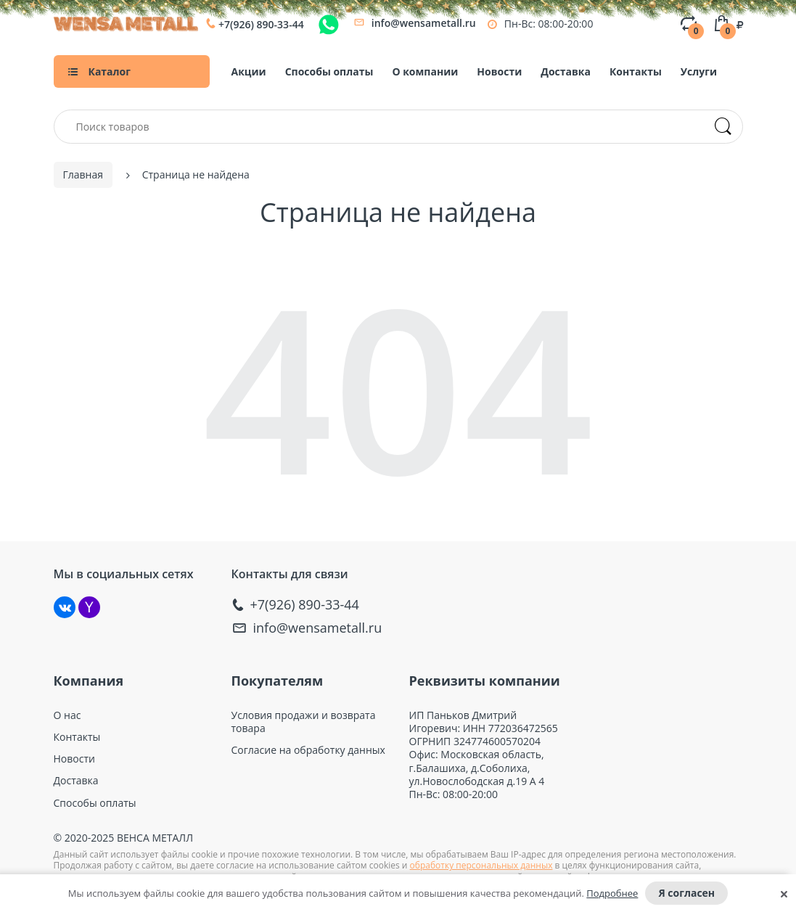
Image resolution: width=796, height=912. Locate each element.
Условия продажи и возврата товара (303, 720)
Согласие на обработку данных (308, 748)
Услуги (699, 71)
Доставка (566, 71)
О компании (425, 71)
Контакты (636, 71)
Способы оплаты (329, 71)
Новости (499, 71)
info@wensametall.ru (424, 23)
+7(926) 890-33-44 (261, 24)
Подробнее (612, 893)
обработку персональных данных (481, 864)
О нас (67, 713)
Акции (248, 71)
